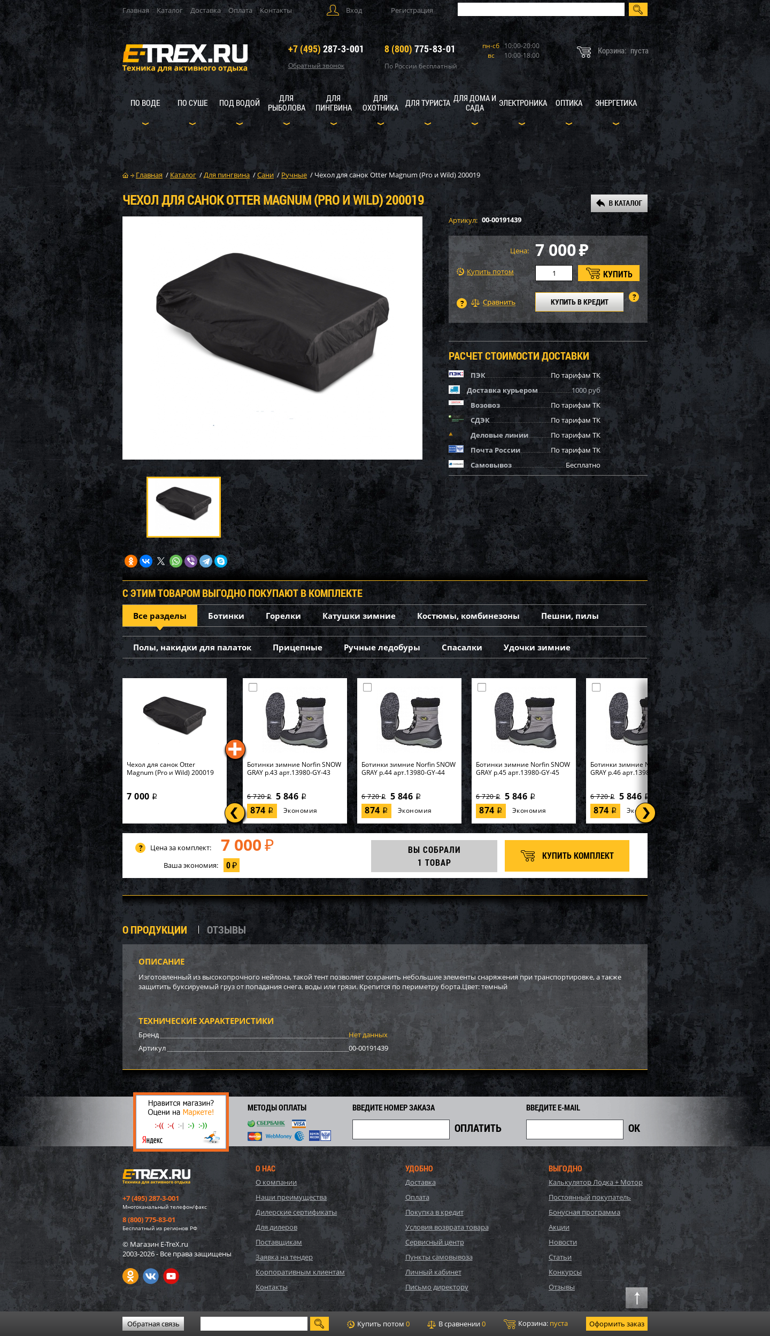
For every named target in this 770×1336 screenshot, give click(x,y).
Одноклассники (130, 1276)
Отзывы (562, 1287)
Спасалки (462, 647)
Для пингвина (333, 102)
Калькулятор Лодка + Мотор (596, 1182)
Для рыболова (286, 102)
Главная (135, 10)
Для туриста (427, 102)
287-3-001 (326, 48)
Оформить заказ (616, 1324)
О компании (276, 1182)
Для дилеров (276, 1227)
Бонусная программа (584, 1212)
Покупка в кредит (434, 1212)
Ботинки (226, 615)
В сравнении (456, 1324)
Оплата (240, 10)
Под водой (239, 102)
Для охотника (380, 102)
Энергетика (616, 102)
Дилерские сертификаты (296, 1212)
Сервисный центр (434, 1242)
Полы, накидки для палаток (192, 647)
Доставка (205, 10)
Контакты (276, 10)
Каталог (170, 10)
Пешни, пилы (570, 615)
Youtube (171, 1276)
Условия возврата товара (447, 1227)
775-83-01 (420, 48)
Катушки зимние (359, 615)
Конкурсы (565, 1272)
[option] (272, 338)
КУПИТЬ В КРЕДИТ (580, 302)
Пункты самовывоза (439, 1257)
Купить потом (485, 272)
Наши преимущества (291, 1197)
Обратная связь (153, 1324)
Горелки (283, 615)
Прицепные (297, 647)
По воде (145, 102)
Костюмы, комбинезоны (468, 615)
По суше (192, 102)
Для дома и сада (474, 102)
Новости (563, 1242)
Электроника (523, 102)
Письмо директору (436, 1287)
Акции (559, 1227)
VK (151, 1276)
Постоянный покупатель (590, 1197)
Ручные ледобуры (382, 647)
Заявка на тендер (284, 1257)
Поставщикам (279, 1242)
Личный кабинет (433, 1272)
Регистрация (412, 10)
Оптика (569, 102)
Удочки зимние (537, 647)
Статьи (560, 1257)
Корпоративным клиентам (300, 1272)
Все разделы (160, 615)
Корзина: (536, 1323)
